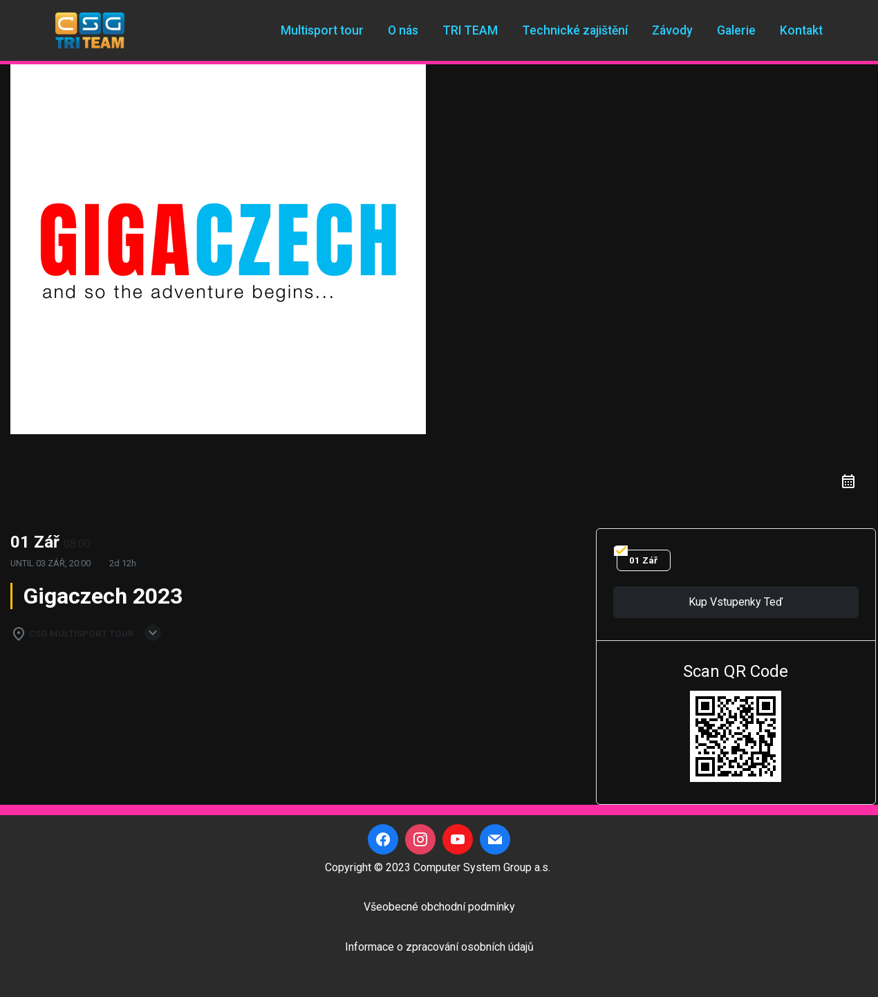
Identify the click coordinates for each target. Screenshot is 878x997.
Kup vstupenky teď (736, 601)
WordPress (155, 979)
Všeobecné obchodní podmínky (439, 906)
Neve (68, 979)
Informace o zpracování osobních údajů (439, 946)
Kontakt (801, 30)
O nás (403, 30)
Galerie (736, 30)
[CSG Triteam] (89, 30)
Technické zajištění (575, 30)
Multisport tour (322, 30)
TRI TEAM (470, 30)
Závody (672, 30)
